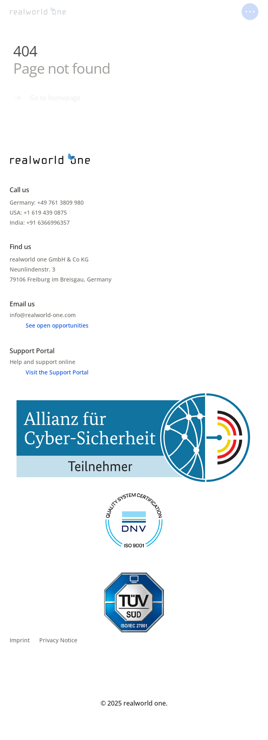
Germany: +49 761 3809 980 (47, 202)
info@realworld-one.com (43, 315)
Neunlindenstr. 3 (33, 269)
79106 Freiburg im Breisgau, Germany (60, 279)
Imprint (20, 640)
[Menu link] (47, 98)
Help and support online (42, 362)
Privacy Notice (58, 640)
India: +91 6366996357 (40, 222)
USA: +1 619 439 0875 (38, 212)
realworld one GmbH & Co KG (49, 259)
